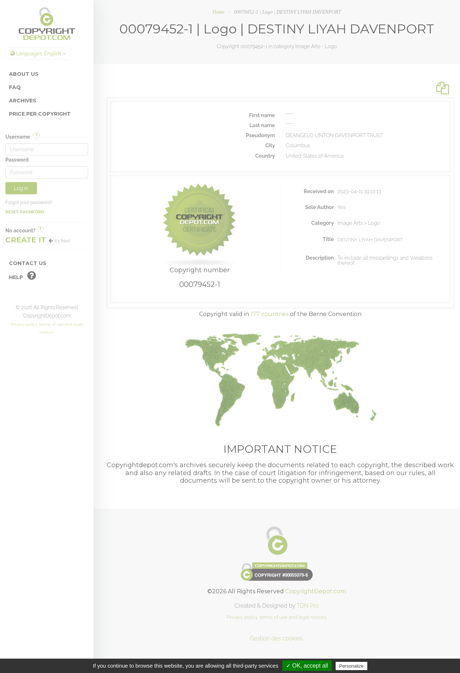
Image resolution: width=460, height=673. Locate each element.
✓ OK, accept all (307, 666)
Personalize (351, 666)
